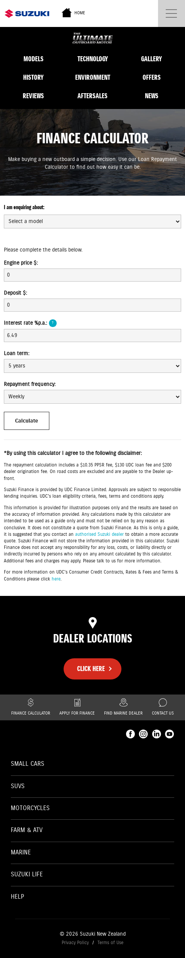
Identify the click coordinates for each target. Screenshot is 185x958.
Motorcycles (30, 808)
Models (34, 59)
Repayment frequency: (30, 384)
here (56, 579)
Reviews (33, 96)
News (151, 96)
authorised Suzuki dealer (99, 534)
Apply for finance (77, 707)
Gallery (151, 59)
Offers (152, 77)
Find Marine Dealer (123, 707)
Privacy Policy (75, 943)
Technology (92, 59)
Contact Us (163, 707)
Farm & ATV (26, 830)
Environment (92, 77)
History (33, 77)
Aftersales (92, 96)
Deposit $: (15, 293)
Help (17, 897)
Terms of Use (110, 943)
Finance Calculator (30, 707)
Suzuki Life (27, 875)
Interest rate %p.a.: (30, 323)
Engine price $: (21, 263)
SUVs (18, 786)
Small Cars (27, 764)
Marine (21, 853)
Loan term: (16, 353)
